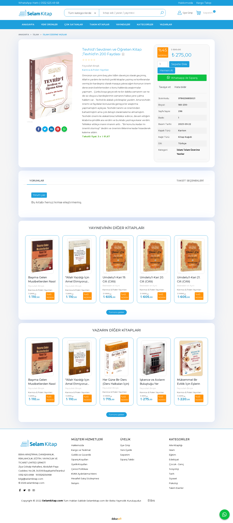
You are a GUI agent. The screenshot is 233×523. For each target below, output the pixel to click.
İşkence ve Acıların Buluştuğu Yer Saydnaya (152, 383)
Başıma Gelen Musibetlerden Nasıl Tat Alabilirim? (42, 281)
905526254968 (44, 474)
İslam (180, 150)
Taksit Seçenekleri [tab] (190, 180)
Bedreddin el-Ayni (111, 285)
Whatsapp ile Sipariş (182, 77)
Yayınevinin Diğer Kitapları (116, 228)
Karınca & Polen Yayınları (40, 290)
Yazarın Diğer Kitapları (116, 330)
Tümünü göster (116, 312)
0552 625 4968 (26, 474)
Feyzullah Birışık (36, 286)
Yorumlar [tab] (36, 180)
